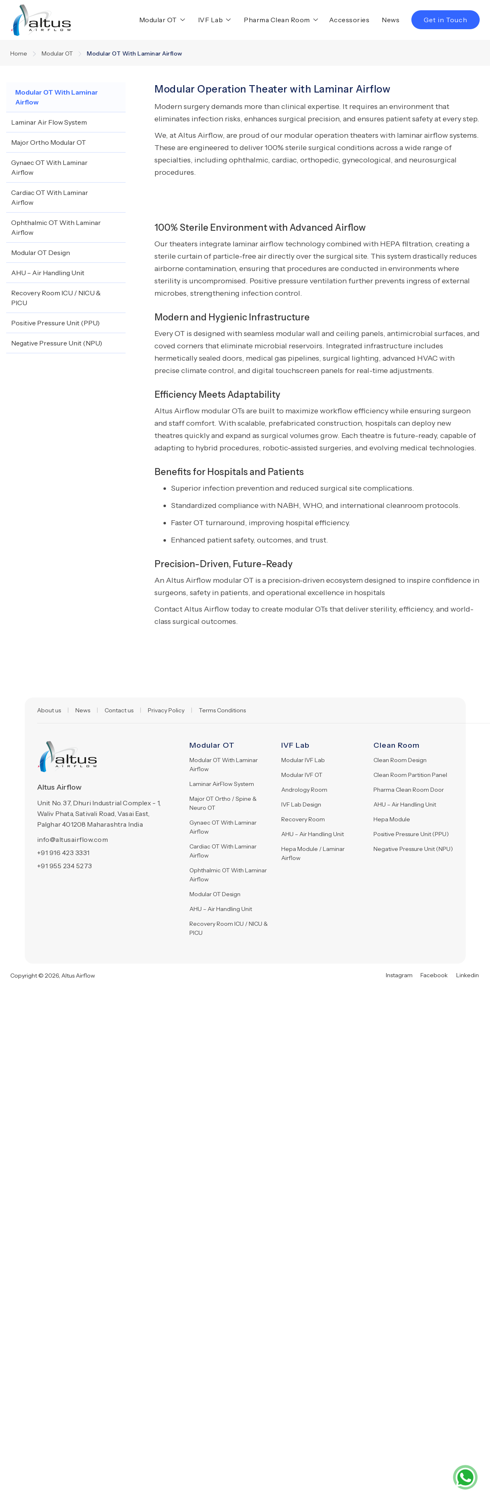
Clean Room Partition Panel (410, 775)
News (390, 20)
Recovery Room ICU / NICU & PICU (228, 928)
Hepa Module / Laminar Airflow (313, 853)
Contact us (119, 710)
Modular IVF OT (301, 775)
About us (49, 710)
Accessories (349, 20)
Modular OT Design (214, 894)
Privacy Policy (166, 710)
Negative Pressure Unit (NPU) (413, 849)
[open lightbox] (206, 191)
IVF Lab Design (301, 804)
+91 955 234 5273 (64, 866)
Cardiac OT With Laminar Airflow (223, 851)
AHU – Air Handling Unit (220, 909)
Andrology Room (304, 789)
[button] (160, 20)
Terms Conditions (222, 710)
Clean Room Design (400, 760)
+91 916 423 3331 (63, 852)
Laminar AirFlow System (221, 784)
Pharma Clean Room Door (408, 789)
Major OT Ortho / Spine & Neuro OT (223, 803)
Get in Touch (445, 20)
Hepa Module (391, 819)
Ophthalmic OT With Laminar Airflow (228, 875)
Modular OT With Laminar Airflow (223, 764)
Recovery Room (303, 819)
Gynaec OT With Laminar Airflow (223, 827)
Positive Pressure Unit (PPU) (411, 834)
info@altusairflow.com (72, 839)
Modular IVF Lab (303, 760)
